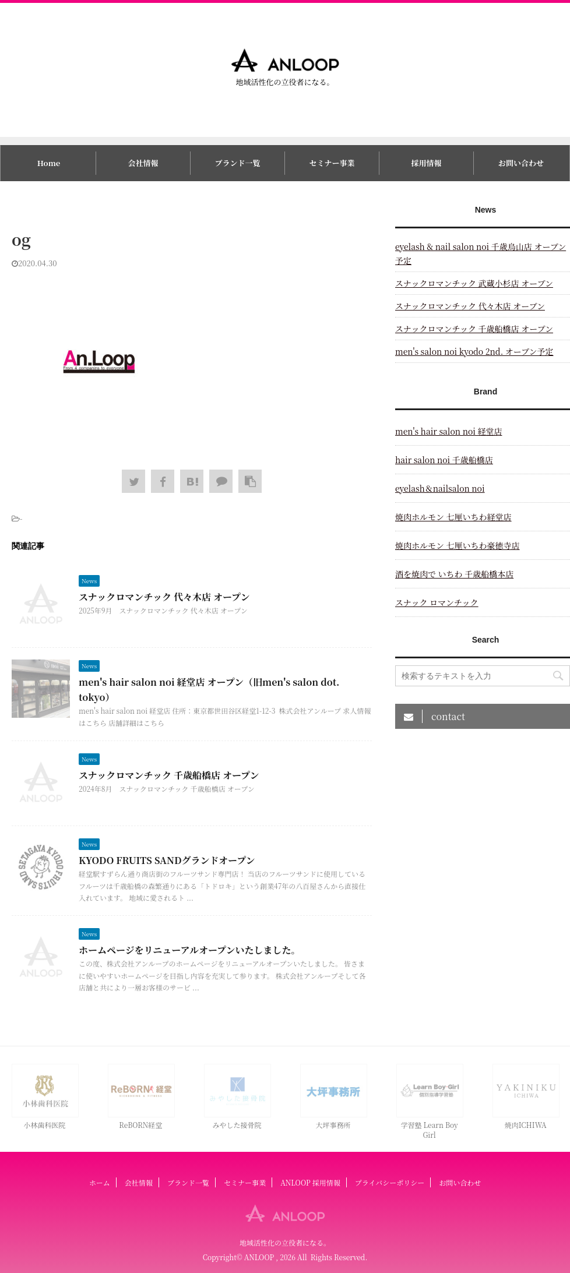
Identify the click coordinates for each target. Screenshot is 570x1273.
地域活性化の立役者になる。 (285, 1242)
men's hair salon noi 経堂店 (448, 431)
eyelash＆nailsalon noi (440, 488)
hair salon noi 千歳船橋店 (444, 460)
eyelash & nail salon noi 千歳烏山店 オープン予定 (480, 253)
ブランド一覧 (237, 162)
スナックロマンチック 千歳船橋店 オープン (169, 775)
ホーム (99, 1182)
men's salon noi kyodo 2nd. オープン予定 (474, 351)
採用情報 (426, 162)
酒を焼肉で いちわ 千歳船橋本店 (454, 574)
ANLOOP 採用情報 (310, 1182)
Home (48, 162)
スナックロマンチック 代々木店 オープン (164, 597)
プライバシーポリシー (389, 1182)
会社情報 (143, 162)
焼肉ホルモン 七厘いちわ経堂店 (453, 517)
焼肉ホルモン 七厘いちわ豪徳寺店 (457, 545)
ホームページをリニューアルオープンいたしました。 (189, 950)
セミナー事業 (332, 162)
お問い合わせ (521, 162)
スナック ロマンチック (436, 602)
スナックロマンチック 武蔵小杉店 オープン (474, 283)
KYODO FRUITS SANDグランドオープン (167, 860)
